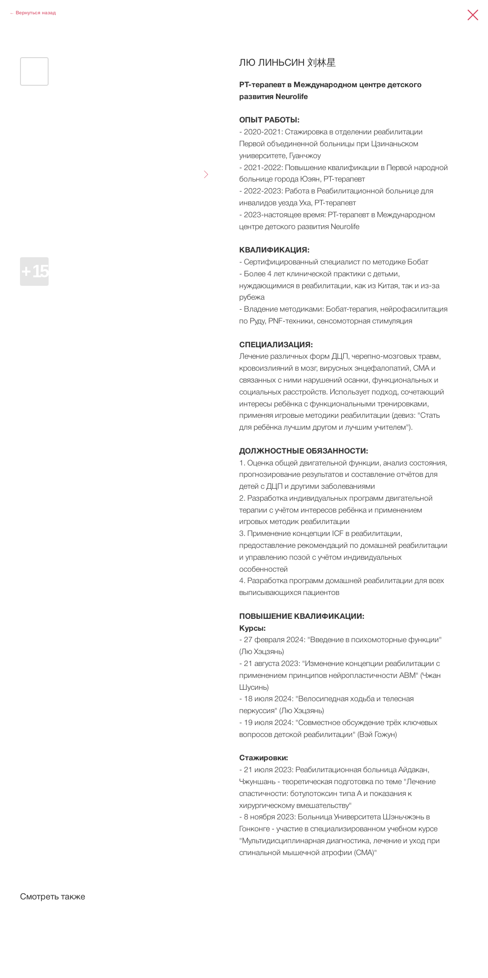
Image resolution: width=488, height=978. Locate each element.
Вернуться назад (36, 13)
